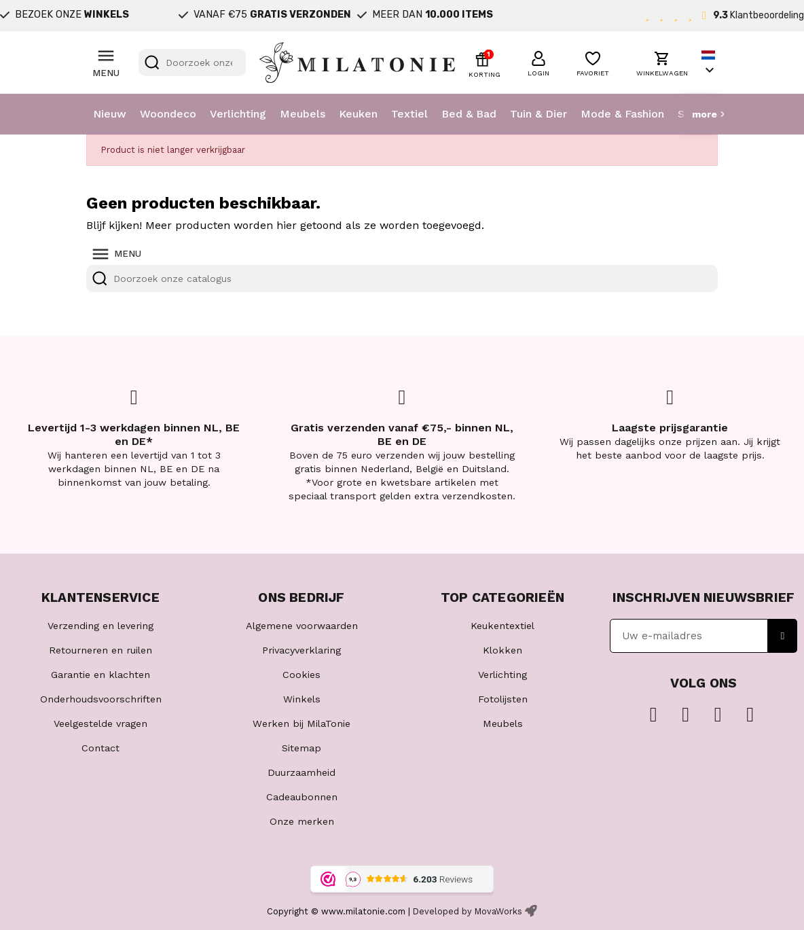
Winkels (302, 699)
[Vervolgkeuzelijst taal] (709, 63)
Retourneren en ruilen (100, 650)
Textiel (409, 113)
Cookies (301, 674)
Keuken (358, 113)
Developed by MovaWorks (467, 911)
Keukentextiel (502, 625)
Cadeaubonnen (301, 796)
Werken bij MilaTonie (301, 723)
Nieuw (109, 113)
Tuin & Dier (538, 113)
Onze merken (302, 821)
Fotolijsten (503, 699)
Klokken (502, 650)
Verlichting (238, 113)
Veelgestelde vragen (100, 723)
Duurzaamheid (301, 772)
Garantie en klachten (100, 674)
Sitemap (301, 748)
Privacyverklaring (301, 650)
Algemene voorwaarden (302, 625)
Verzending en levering (100, 625)
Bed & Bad (468, 113)
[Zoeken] (192, 62)
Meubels (302, 113)
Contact (100, 748)
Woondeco (168, 113)
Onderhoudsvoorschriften (101, 699)
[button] (538, 62)
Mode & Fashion (622, 113)
